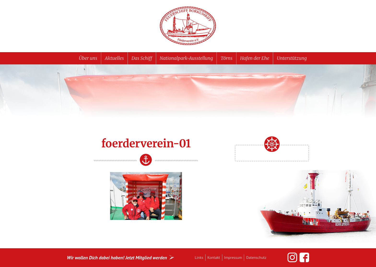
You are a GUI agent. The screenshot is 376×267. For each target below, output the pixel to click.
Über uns (88, 58)
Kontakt (213, 257)
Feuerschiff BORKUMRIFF (188, 26)
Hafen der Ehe (254, 58)
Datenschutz (256, 257)
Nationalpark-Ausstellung (186, 58)
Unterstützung (292, 58)
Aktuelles (114, 58)
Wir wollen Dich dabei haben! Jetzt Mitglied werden (117, 258)
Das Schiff (141, 58)
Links (199, 257)
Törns (227, 58)
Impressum (233, 257)
